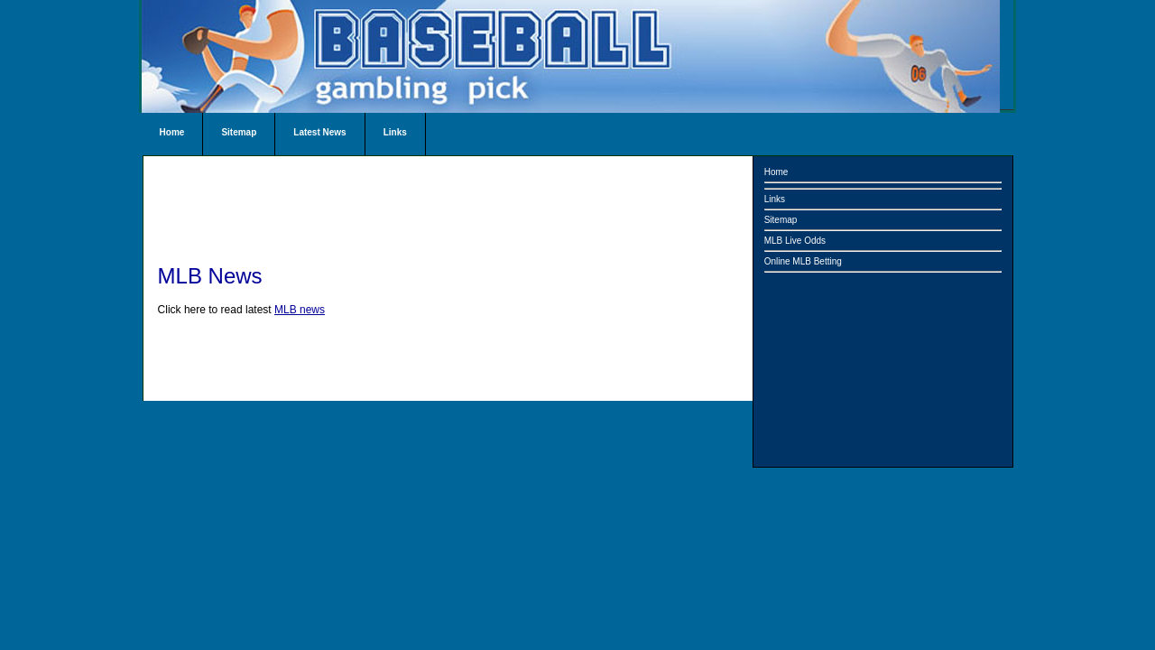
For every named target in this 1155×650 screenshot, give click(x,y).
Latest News (319, 132)
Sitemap (238, 132)
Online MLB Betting (803, 261)
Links (395, 132)
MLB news (299, 309)
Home (172, 132)
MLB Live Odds (795, 241)
